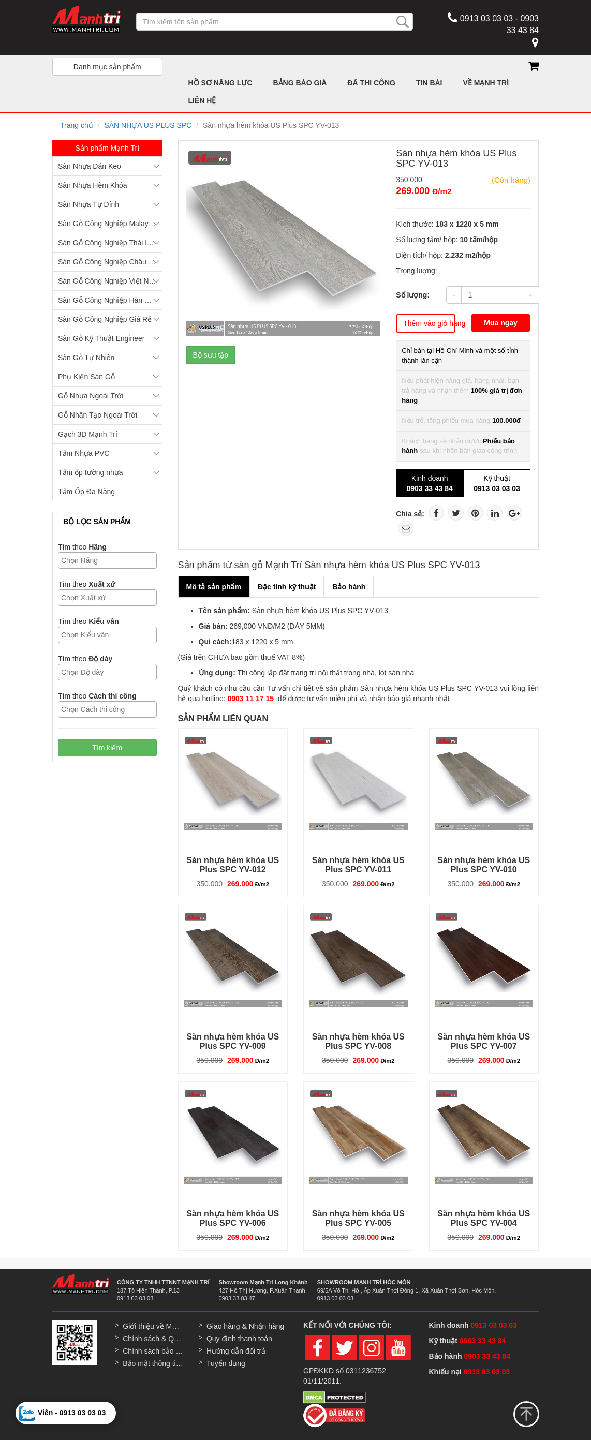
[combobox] (107, 560)
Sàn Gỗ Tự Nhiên (86, 357)
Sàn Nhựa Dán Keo (89, 166)
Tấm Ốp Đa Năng (86, 491)
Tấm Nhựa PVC (83, 453)
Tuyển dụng (225, 1363)
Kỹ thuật (497, 483)
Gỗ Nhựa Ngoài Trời (90, 396)
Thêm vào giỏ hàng (429, 323)
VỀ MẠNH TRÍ (486, 83)
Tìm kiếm (107, 748)
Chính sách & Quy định (153, 1338)
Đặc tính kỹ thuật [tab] (287, 587)
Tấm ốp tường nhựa (90, 472)
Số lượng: (413, 295)
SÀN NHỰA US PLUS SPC (147, 125)
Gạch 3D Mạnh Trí (87, 434)
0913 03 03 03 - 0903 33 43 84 (493, 23)
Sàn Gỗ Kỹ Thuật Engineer (101, 338)
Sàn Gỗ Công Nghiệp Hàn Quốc (110, 300)
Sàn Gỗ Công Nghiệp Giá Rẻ (105, 319)
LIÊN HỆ (202, 100)
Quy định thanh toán (239, 1338)
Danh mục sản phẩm (107, 67)
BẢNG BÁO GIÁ (300, 83)
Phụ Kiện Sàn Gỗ (86, 377)
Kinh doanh (429, 483)
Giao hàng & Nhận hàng (245, 1326)
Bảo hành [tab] (348, 587)
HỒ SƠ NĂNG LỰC (220, 83)
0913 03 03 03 (493, 1325)
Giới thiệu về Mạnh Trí (153, 1326)
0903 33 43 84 (484, 1341)
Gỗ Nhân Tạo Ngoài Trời (97, 415)
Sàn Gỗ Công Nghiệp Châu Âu (107, 262)
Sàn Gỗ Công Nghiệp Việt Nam (108, 281)
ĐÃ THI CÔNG (371, 83)
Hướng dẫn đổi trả (235, 1351)
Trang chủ (76, 125)
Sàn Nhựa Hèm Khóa (92, 185)
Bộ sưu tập (211, 355)
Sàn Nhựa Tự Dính (88, 204)
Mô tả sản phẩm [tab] (213, 587)
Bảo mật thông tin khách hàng (153, 1363)
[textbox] (110, 560)
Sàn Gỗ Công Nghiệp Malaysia (108, 223)
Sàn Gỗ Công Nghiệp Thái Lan (107, 243)
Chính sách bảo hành (153, 1351)
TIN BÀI (429, 83)
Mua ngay (501, 323)
